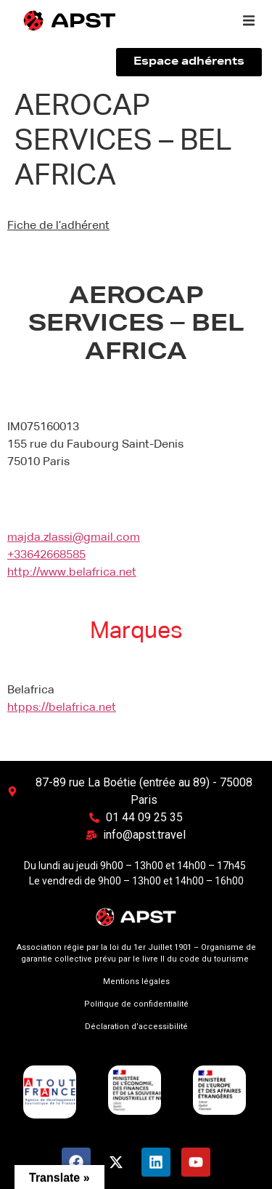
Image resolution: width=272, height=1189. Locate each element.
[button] (249, 20)
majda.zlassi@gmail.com (73, 538)
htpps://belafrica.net (61, 708)
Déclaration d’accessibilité (136, 1026)
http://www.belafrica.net (71, 573)
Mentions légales (136, 981)
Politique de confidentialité (136, 1004)
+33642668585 (46, 555)
